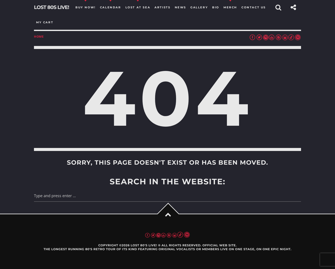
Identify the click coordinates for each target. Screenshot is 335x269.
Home (39, 36)
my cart (44, 22)
